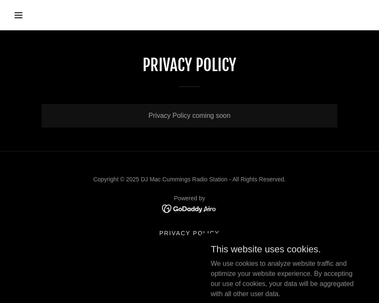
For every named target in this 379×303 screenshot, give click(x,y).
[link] (189, 208)
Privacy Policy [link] (189, 233)
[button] (18, 15)
